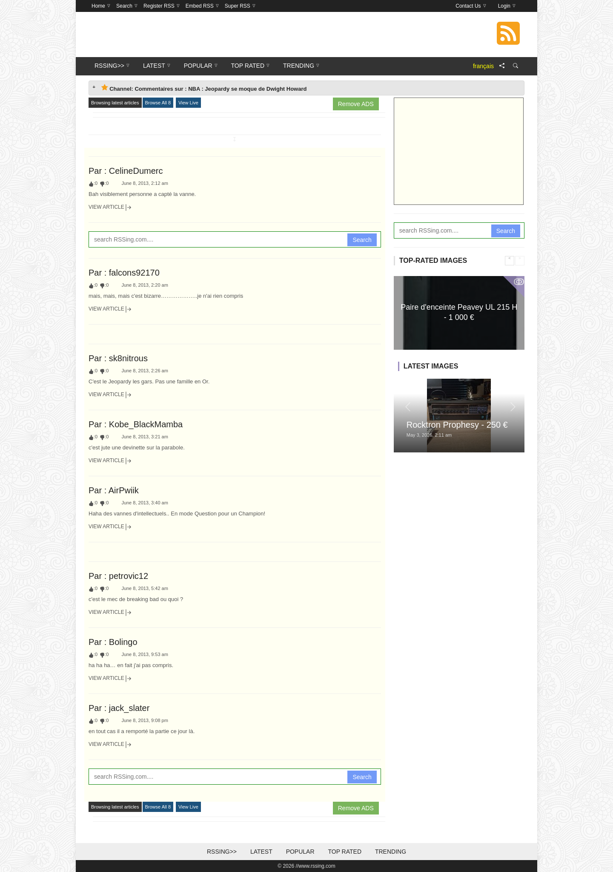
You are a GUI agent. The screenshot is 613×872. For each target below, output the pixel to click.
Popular (300, 851)
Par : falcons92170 (124, 272)
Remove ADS (356, 104)
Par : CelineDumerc (126, 171)
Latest (261, 851)
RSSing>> (222, 851)
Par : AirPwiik (114, 490)
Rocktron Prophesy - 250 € (457, 424)
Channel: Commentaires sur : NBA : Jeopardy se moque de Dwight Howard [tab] (203, 88)
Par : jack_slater (119, 708)
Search (361, 239)
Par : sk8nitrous (118, 358)
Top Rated (344, 851)
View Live (188, 102)
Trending (390, 851)
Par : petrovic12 (118, 576)
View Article (110, 207)
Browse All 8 (158, 102)
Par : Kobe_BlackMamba (136, 424)
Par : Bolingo (113, 642)
